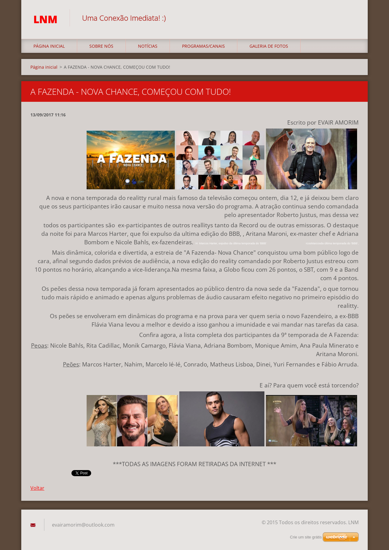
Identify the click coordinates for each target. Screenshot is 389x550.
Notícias (147, 46)
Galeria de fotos (269, 46)
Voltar (37, 488)
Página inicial (49, 46)
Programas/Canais (203, 46)
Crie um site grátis (306, 537)
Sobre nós (101, 46)
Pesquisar (352, 17)
